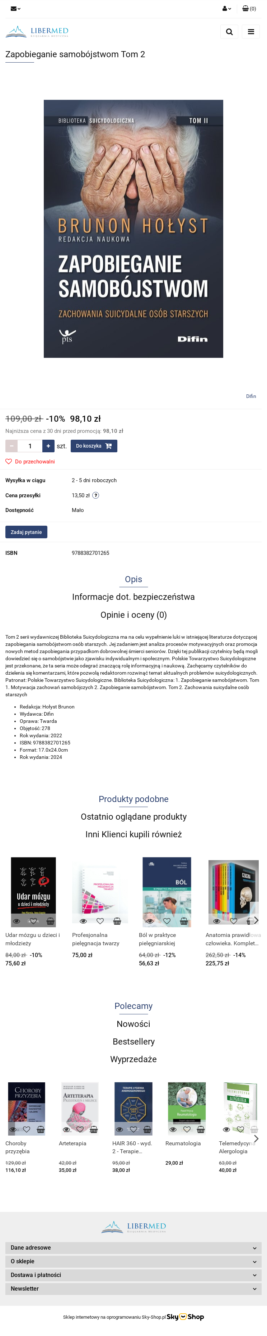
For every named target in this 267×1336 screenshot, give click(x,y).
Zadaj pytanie (26, 532)
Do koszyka (94, 445)
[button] (249, 9)
